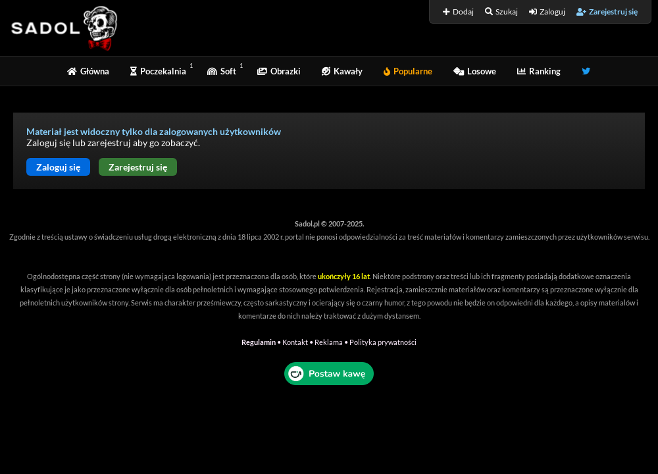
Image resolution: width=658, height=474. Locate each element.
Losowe (474, 71)
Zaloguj (547, 11)
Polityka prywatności (383, 342)
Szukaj (501, 11)
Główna (88, 71)
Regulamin (258, 342)
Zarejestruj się (607, 11)
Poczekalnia (158, 71)
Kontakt (295, 342)
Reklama (329, 342)
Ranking (539, 71)
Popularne (408, 71)
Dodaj (458, 11)
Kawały (342, 71)
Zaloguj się (58, 166)
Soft (221, 71)
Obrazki (279, 71)
